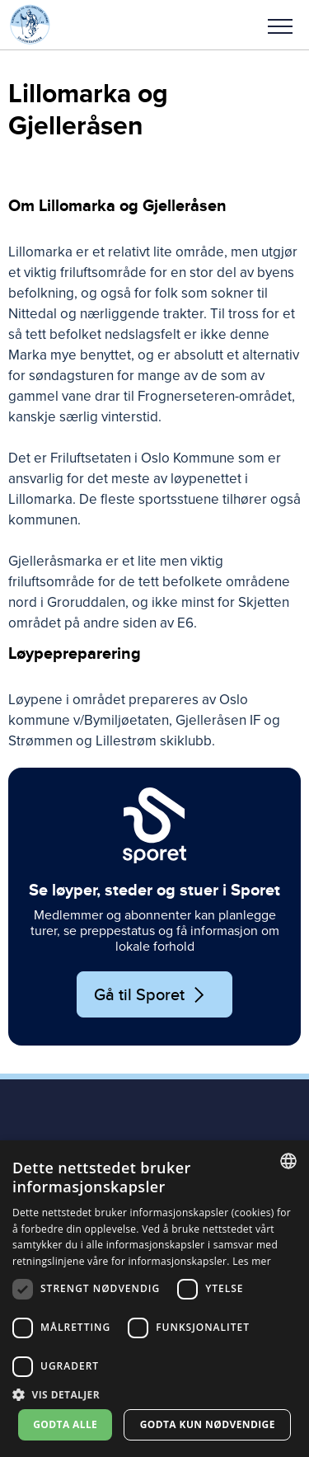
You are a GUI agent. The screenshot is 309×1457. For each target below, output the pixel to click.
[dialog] (154, 1298)
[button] (280, 24)
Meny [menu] (280, 26)
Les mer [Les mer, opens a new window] (251, 1261)
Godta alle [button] (65, 1424)
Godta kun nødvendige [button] (207, 1424)
